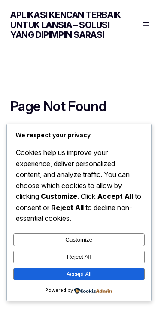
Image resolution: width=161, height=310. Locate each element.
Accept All (78, 274)
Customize (78, 239)
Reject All (79, 257)
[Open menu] (145, 25)
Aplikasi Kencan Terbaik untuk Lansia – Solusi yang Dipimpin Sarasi (65, 25)
